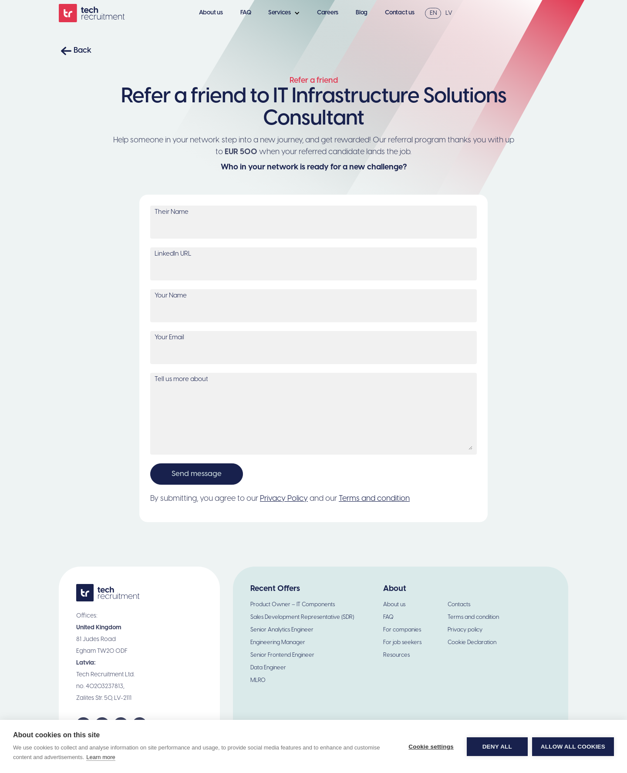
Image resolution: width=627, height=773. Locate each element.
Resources (396, 655)
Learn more (100, 757)
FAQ (245, 13)
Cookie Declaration (472, 642)
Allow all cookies (573, 746)
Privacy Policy (284, 499)
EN (433, 13)
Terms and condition (374, 499)
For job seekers (402, 642)
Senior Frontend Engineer (282, 655)
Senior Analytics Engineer (282, 630)
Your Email (169, 337)
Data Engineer (268, 668)
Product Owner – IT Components (292, 605)
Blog (361, 13)
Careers (327, 13)
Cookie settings (431, 746)
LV (448, 13)
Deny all (497, 746)
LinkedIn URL (173, 253)
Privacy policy (465, 630)
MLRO (258, 680)
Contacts (459, 605)
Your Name (171, 295)
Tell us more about (181, 379)
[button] (286, 13)
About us (211, 13)
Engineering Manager (277, 642)
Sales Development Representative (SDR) (302, 617)
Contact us (400, 13)
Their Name (172, 212)
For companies (402, 630)
